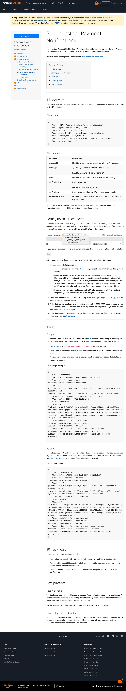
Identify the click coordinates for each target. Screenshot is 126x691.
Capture (56, 346)
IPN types (55, 76)
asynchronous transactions (92, 57)
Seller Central (53, 223)
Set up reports (23, 77)
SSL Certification (69, 316)
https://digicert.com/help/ (105, 297)
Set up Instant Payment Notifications (27, 73)
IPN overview (56, 69)
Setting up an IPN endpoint (61, 73)
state (89, 339)
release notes (42, 20)
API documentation (23, 83)
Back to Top (63, 636)
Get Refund (60, 458)
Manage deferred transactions (28, 70)
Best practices (56, 84)
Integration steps (22, 56)
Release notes (21, 89)
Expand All (23, 49)
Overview (20, 53)
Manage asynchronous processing (26, 66)
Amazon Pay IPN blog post (63, 605)
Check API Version (57, 23)
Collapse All (17, 49)
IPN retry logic (56, 80)
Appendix (20, 86)
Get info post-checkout (26, 62)
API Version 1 (26, 36)
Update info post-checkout (27, 80)
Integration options (23, 59)
